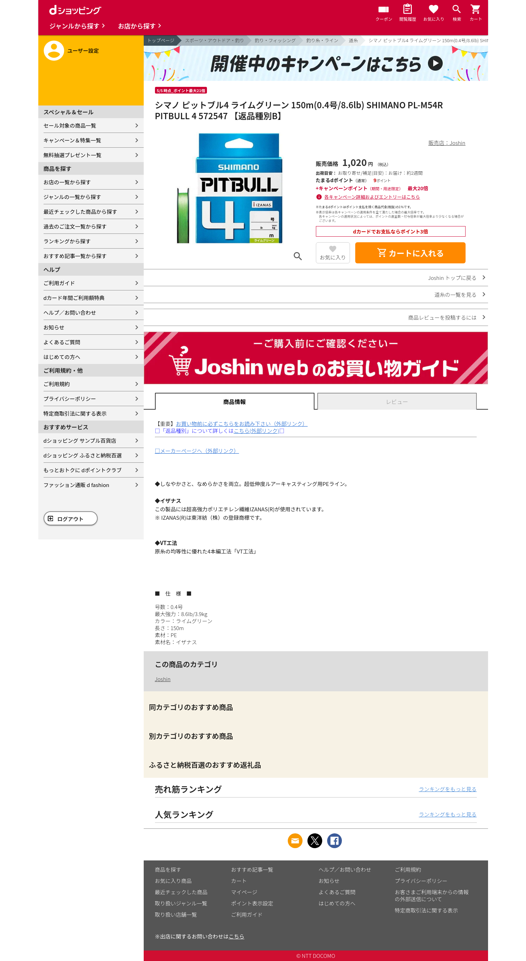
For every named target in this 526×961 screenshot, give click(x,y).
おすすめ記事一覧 (252, 869)
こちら (237, 936)
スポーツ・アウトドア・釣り (214, 40)
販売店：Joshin (447, 142)
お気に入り (333, 257)
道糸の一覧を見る (455, 294)
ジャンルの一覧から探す (72, 196)
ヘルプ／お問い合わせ (70, 312)
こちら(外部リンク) (256, 430)
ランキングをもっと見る (448, 789)
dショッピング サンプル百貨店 (80, 440)
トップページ (161, 40)
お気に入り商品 (173, 880)
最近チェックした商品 (181, 892)
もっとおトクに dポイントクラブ (83, 470)
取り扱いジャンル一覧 (181, 903)
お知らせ (54, 327)
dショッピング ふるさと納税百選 (83, 455)
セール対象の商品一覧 (70, 125)
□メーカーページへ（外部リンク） (197, 450)
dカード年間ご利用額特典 (74, 297)
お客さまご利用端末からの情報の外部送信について (432, 895)
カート (239, 880)
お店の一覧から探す (67, 182)
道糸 (353, 40)
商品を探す (168, 869)
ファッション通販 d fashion (76, 484)
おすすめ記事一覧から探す (75, 256)
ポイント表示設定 (252, 903)
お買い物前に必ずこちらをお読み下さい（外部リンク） (242, 423)
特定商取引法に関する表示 (75, 413)
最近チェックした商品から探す (80, 211)
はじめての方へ (62, 356)
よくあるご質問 (62, 342)
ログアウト (70, 519)
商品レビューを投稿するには (442, 317)
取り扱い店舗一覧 (176, 914)
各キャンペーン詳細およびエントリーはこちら (372, 196)
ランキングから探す (67, 241)
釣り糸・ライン (322, 40)
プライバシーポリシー (70, 398)
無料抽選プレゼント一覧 (73, 155)
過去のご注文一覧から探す (75, 226)
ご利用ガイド (59, 283)
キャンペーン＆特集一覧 (72, 140)
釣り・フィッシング (275, 40)
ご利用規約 (57, 383)
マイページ (244, 892)
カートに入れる (410, 252)
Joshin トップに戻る (452, 277)
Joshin (163, 679)
